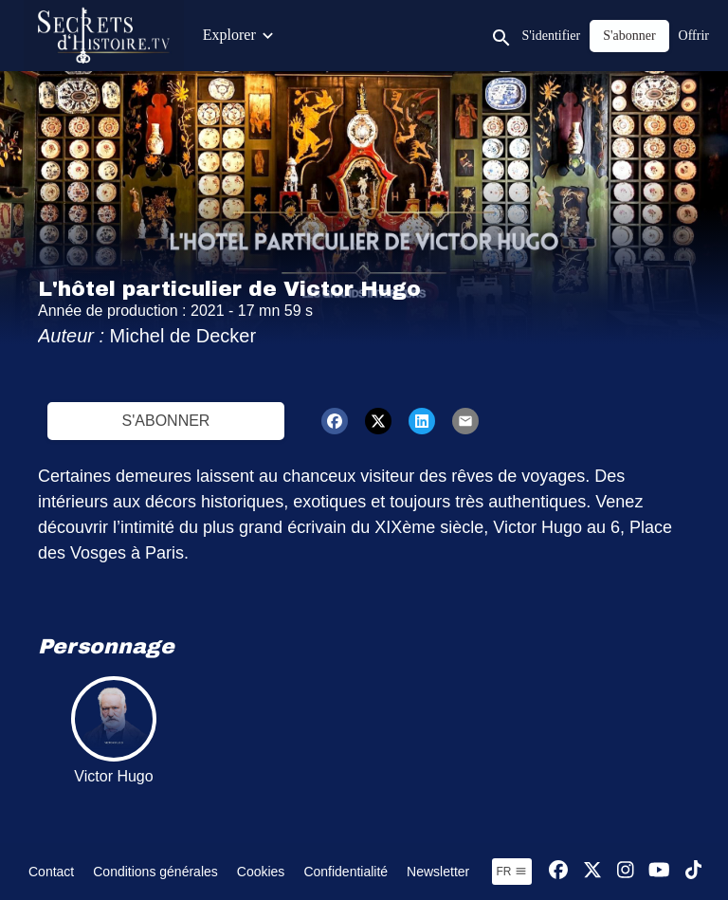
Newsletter (438, 871)
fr (512, 871)
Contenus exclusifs (260, 35)
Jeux (658, 35)
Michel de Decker (183, 335)
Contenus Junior (467, 35)
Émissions (368, 35)
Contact (51, 871)
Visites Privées (581, 35)
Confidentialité (345, 871)
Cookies (261, 871)
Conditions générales (155, 871)
